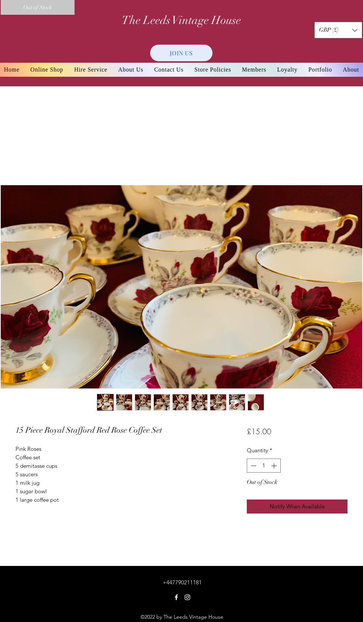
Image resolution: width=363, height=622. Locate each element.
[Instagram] (187, 597)
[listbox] (338, 30)
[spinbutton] (263, 466)
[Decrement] (253, 466)
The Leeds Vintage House (181, 20)
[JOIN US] (181, 53)
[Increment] (275, 466)
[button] (338, 30)
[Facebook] (176, 597)
